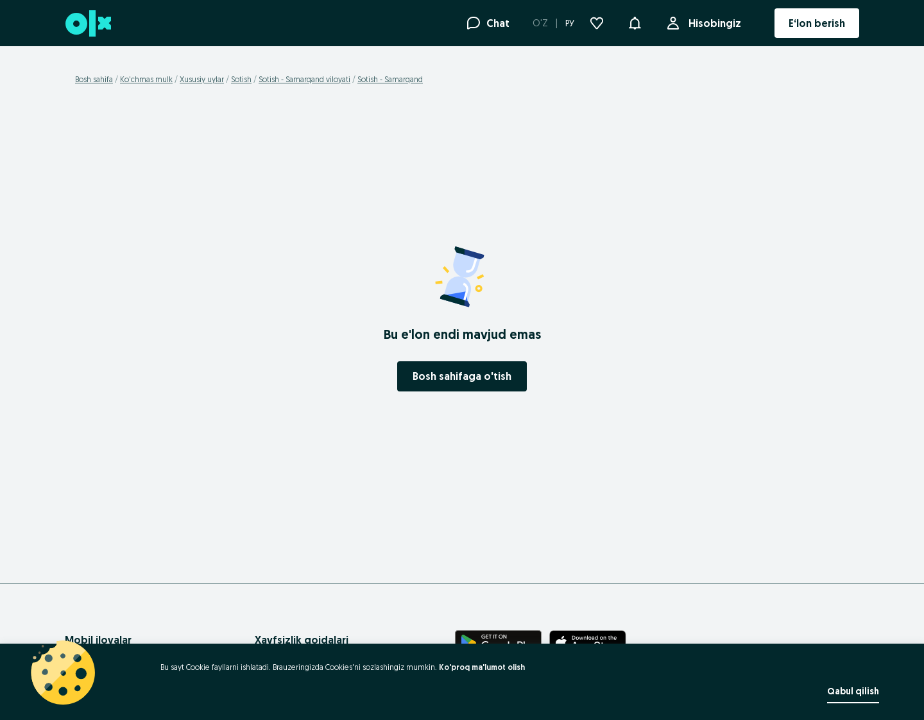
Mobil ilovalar (98, 639)
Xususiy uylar (202, 79)
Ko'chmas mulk (146, 79)
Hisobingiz (712, 23)
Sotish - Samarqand (390, 79)
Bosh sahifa (94, 79)
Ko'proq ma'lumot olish (482, 667)
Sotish (241, 79)
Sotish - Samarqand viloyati (304, 79)
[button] (634, 21)
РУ (569, 23)
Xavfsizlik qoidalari (301, 639)
